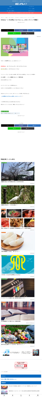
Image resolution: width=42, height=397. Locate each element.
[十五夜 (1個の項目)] (22, 351)
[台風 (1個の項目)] (19, 354)
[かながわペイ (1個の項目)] (29, 353)
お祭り (2, 113)
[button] (27, 33)
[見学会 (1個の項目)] (11, 353)
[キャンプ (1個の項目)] (17, 351)
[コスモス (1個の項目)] (34, 353)
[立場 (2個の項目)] (30, 349)
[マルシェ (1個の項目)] (12, 354)
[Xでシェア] (7, 30)
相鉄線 (6, 113)
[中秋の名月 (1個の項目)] (37, 356)
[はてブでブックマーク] (34, 30)
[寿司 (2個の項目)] (23, 349)
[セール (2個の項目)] (12, 349)
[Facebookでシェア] (21, 30)
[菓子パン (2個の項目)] (8, 349)
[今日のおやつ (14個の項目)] (8, 345)
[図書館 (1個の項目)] (16, 356)
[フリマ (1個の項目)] (23, 354)
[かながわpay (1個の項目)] (10, 356)
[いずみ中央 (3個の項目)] (25, 347)
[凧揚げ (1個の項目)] (7, 354)
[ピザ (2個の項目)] (20, 349)
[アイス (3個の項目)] (34, 347)
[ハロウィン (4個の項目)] (19, 347)
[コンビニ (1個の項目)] (34, 349)
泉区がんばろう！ (11, 113)
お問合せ (21, 393)
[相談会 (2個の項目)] (16, 349)
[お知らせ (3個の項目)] (30, 347)
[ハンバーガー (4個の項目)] (14, 347)
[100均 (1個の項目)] (26, 356)
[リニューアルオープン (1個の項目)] (37, 354)
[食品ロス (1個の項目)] (26, 351)
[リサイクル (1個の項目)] (3, 351)
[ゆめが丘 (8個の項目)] (25, 345)
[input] (21, 253)
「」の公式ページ (11, 96)
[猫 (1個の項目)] (35, 351)
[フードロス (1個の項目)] (31, 351)
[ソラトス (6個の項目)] (35, 345)
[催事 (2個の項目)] (27, 349)
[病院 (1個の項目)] (15, 354)
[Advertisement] (21, 25)
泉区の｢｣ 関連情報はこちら (9, 260)
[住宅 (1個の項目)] (21, 356)
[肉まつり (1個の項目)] (8, 351)
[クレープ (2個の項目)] (3, 349)
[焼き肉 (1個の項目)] (3, 356)
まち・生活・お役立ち (4, 111)
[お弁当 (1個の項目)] (39, 351)
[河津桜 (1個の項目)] (31, 354)
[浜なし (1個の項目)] (15, 353)
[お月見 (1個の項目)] (13, 351)
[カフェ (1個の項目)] (39, 353)
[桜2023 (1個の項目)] (19, 353)
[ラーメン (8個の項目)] (20, 345)
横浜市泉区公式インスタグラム (9, 366)
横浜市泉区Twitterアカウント (8, 364)
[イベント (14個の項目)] (3, 345)
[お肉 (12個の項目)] (12, 345)
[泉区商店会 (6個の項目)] (30, 345)
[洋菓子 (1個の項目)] (39, 349)
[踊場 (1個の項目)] (31, 356)
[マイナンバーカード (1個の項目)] (5, 353)
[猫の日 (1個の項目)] (27, 354)
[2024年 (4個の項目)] (9, 347)
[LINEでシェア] (14, 33)
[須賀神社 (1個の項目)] (3, 354)
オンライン (17, 113)
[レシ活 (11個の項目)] (16, 345)
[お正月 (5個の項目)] (39, 345)
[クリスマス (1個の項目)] (23, 353)
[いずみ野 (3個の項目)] (39, 347)
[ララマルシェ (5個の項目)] (4, 347)
